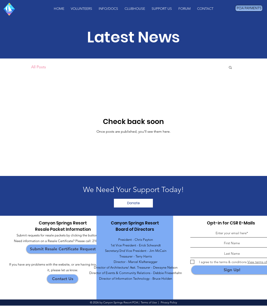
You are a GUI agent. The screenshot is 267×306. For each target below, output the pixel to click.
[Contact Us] (62, 278)
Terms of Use (149, 302)
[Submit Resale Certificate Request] (62, 249)
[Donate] (133, 203)
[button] (81, 8)
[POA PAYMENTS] (249, 8)
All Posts (38, 67)
